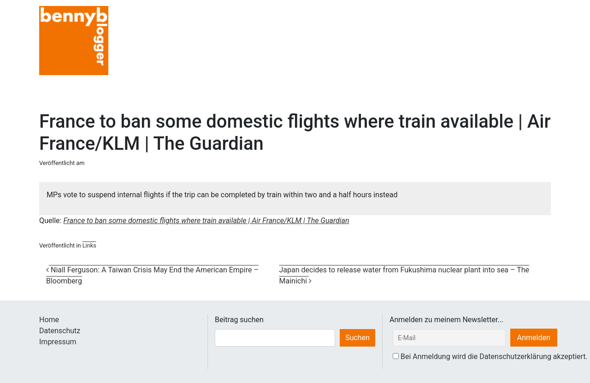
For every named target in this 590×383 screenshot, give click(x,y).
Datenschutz (59, 330)
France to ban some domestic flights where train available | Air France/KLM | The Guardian (206, 220)
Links (89, 245)
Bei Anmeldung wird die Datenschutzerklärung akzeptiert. (494, 356)
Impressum (58, 341)
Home (49, 319)
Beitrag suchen (239, 319)
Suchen (357, 337)
